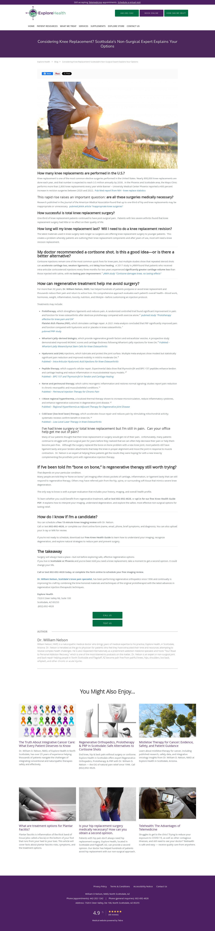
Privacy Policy (100, 886)
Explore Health (43, 61)
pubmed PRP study (51, 331)
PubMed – (80, 361)
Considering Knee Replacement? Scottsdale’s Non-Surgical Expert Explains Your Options (100, 61)
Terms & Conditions (120, 886)
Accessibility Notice (143, 886)
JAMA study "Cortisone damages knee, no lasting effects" (132, 273)
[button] (151, 13)
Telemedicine (95, 2)
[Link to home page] (41, 13)
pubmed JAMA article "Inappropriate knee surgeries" (96, 206)
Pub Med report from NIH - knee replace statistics (120, 190)
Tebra (120, 920)
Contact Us (161, 886)
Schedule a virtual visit (129, 2)
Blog (56, 61)
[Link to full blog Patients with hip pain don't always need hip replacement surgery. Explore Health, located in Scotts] (107, 811)
